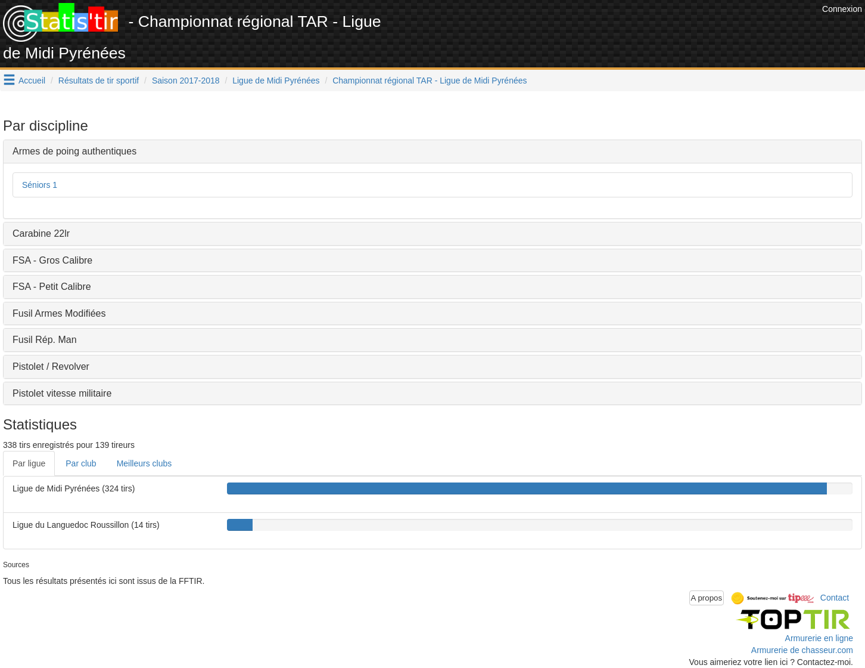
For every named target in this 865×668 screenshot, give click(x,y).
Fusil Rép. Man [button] (45, 340)
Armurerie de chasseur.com (802, 650)
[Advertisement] (602, 30)
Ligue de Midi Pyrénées (275, 80)
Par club (81, 463)
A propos (707, 597)
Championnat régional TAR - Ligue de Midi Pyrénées (429, 80)
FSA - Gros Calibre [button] (52, 260)
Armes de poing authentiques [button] (74, 151)
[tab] (432, 151)
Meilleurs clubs (144, 463)
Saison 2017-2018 (186, 80)
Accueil (31, 80)
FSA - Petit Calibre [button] (52, 287)
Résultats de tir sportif (98, 80)
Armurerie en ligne (819, 638)
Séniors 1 (39, 185)
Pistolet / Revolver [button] (51, 366)
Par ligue (29, 463)
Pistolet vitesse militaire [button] (62, 393)
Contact (834, 597)
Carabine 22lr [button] (41, 233)
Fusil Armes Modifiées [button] (59, 313)
